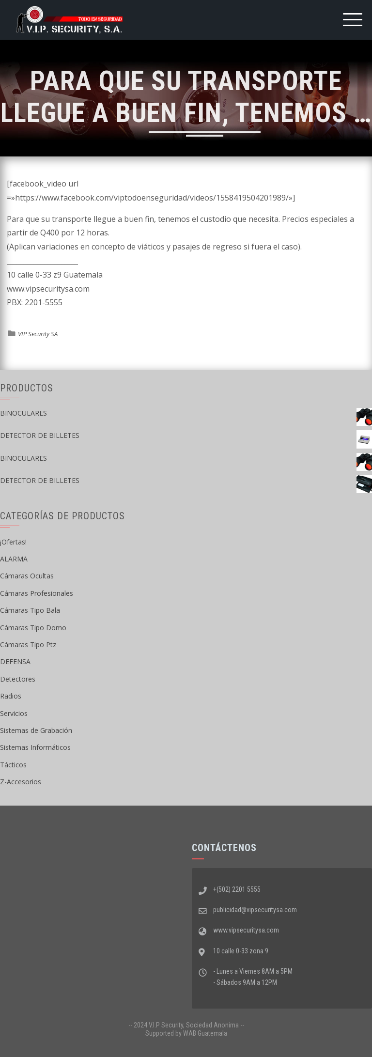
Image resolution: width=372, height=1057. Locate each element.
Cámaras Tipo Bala (30, 610)
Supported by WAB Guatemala (186, 1033)
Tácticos (13, 764)
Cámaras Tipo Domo (33, 627)
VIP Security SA (38, 333)
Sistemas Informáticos (35, 747)
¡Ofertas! (13, 541)
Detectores (17, 679)
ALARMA (14, 558)
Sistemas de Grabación (36, 730)
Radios (10, 695)
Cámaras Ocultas (27, 575)
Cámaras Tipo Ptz (28, 644)
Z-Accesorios (20, 781)
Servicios (14, 713)
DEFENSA (15, 661)
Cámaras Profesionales (36, 593)
